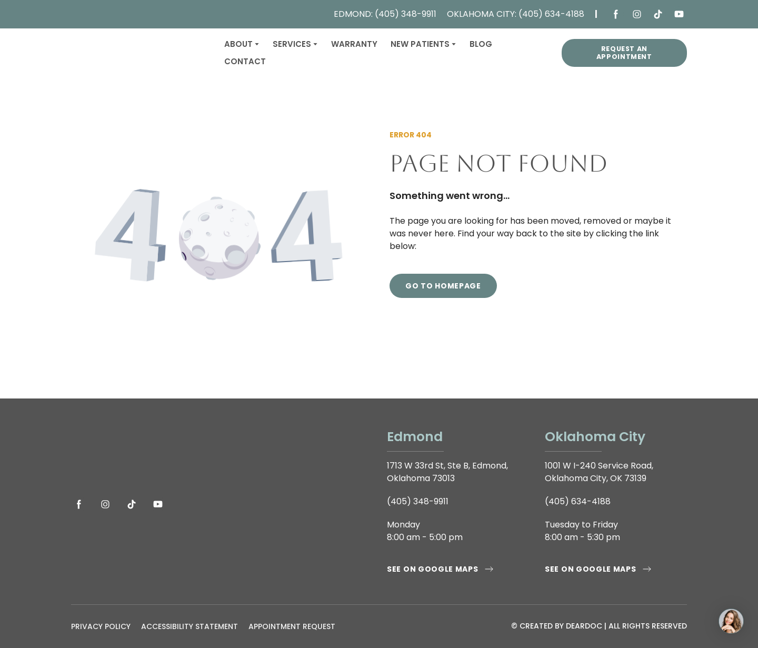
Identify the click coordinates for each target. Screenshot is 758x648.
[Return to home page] (139, 52)
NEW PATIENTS (420, 43)
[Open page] (221, 455)
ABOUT (238, 43)
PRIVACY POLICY (101, 626)
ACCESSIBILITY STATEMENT (189, 626)
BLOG (481, 43)
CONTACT (245, 61)
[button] (616, 14)
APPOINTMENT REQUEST (291, 626)
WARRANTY (354, 43)
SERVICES (292, 43)
